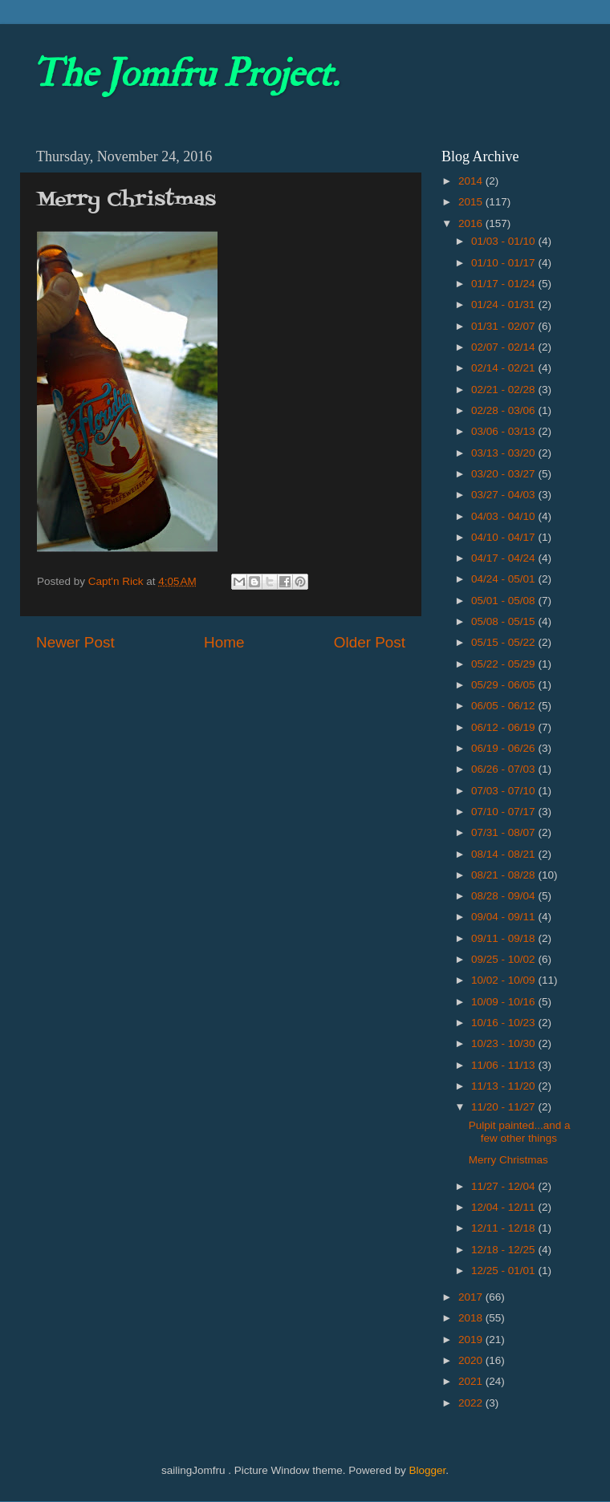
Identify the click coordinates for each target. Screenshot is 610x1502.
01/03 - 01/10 (504, 241)
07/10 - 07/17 (504, 812)
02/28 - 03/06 (504, 410)
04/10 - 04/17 (504, 537)
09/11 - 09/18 (504, 938)
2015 (472, 202)
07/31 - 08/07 (504, 832)
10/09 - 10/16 (504, 1002)
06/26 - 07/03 (504, 769)
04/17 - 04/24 (504, 558)
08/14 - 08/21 (504, 854)
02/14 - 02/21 (504, 368)
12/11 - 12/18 (504, 1228)
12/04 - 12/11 (504, 1207)
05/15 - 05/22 (504, 642)
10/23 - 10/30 (504, 1043)
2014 (472, 181)
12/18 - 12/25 (504, 1250)
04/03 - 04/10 (504, 516)
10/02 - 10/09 (504, 980)
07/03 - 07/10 (504, 791)
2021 (472, 1381)
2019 (472, 1340)
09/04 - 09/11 (504, 917)
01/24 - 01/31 (504, 304)
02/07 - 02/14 (504, 347)
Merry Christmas (508, 1160)
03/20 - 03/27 (504, 474)
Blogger (427, 1470)
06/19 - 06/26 (504, 748)
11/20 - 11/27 (504, 1107)
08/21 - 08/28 (504, 875)
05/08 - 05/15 (504, 621)
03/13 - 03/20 (504, 453)
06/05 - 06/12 (504, 706)
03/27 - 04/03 (504, 495)
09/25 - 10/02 (504, 959)
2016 (472, 223)
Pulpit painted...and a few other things (520, 1131)
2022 (472, 1403)
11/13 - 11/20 (504, 1086)
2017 (472, 1297)
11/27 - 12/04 (504, 1186)
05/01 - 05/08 (504, 601)
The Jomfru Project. (185, 74)
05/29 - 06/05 (504, 685)
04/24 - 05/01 (504, 579)
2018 (472, 1318)
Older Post (369, 642)
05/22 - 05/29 (504, 664)
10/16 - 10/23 (504, 1023)
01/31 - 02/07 (504, 326)
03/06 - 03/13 (504, 431)
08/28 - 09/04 (504, 896)
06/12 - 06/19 (504, 727)
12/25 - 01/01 (504, 1271)
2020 (472, 1360)
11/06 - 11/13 (504, 1065)
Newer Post (75, 642)
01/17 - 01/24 (504, 284)
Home (224, 642)
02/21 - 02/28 (504, 390)
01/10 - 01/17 (504, 263)
